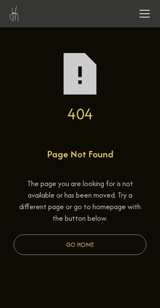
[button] (142, 13)
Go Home (80, 244)
